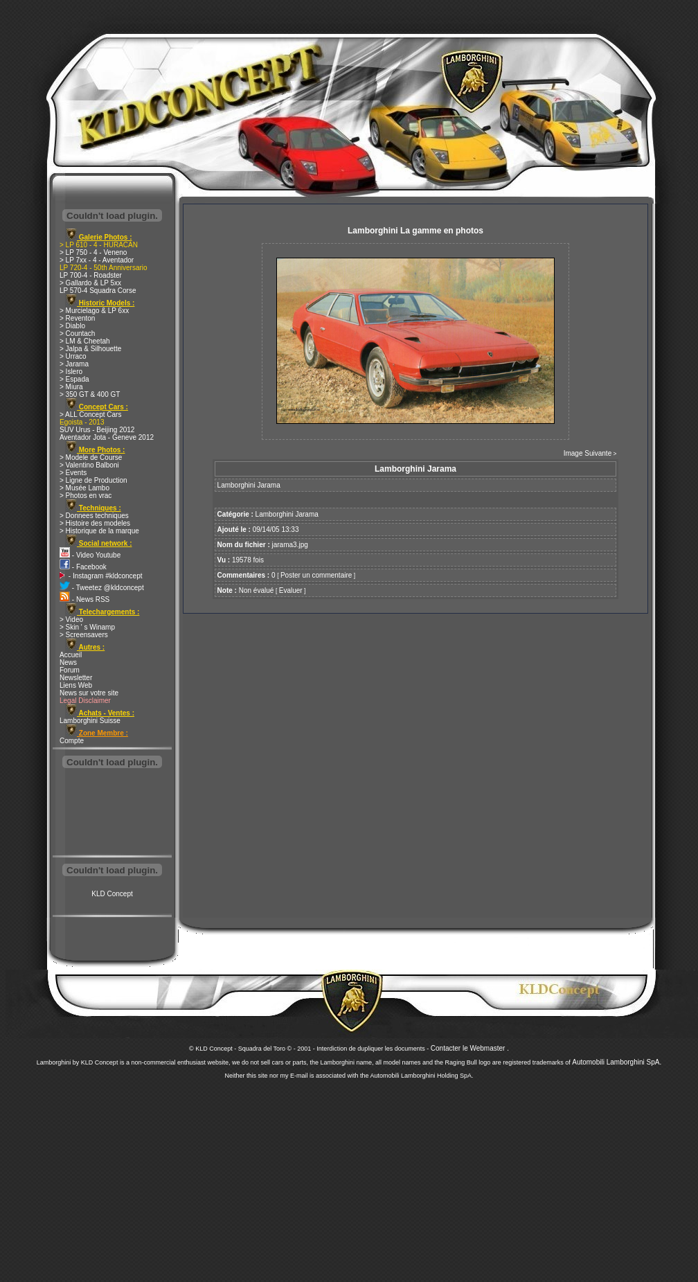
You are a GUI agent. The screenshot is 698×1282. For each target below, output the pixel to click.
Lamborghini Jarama (287, 514)
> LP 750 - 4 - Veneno (93, 252)
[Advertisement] (112, 813)
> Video (71, 619)
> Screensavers (84, 635)
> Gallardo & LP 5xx (90, 283)
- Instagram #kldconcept (101, 576)
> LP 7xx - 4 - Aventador (97, 260)
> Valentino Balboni (89, 465)
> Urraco (73, 356)
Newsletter (76, 678)
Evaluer (291, 590)
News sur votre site (89, 693)
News (68, 662)
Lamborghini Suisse (90, 720)
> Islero (71, 371)
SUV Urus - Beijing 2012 (97, 430)
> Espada (74, 379)
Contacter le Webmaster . (470, 1048)
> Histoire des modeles (95, 523)
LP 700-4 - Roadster (91, 275)
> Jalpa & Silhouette (90, 349)
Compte (72, 741)
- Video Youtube (90, 555)
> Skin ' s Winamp (87, 627)
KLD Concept (111, 894)
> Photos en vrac (85, 495)
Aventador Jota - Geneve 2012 (107, 437)
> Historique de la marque (99, 531)
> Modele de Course (91, 457)
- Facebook (83, 567)
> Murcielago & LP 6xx (94, 310)
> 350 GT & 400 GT (90, 394)
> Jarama (74, 364)
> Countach (77, 333)
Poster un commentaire (316, 575)
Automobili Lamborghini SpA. (616, 1062)
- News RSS (84, 599)
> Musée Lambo (84, 488)
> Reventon (77, 318)
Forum (70, 670)
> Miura (71, 387)
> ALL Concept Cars (90, 414)
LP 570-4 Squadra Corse (98, 290)
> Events (73, 473)
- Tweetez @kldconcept (102, 587)
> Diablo (72, 326)
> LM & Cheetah (85, 341)
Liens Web (76, 685)
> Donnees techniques (94, 515)
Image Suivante (588, 453)
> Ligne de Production (93, 480)
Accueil (71, 655)
